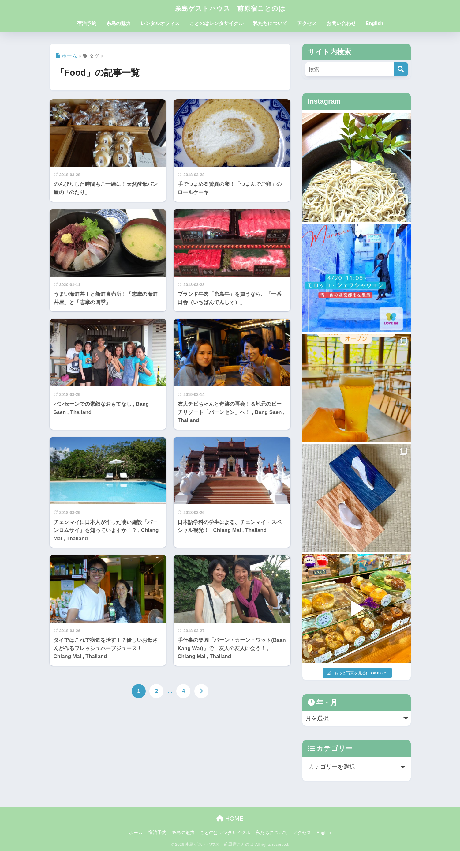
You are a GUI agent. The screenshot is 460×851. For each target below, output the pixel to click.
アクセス (307, 23)
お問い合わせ (341, 23)
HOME (230, 818)
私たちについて (270, 23)
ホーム (136, 832)
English (374, 23)
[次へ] (201, 691)
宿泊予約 (86, 23)
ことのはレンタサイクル (216, 23)
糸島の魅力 (118, 23)
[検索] (401, 69)
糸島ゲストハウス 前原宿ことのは (230, 8)
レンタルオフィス (160, 23)
